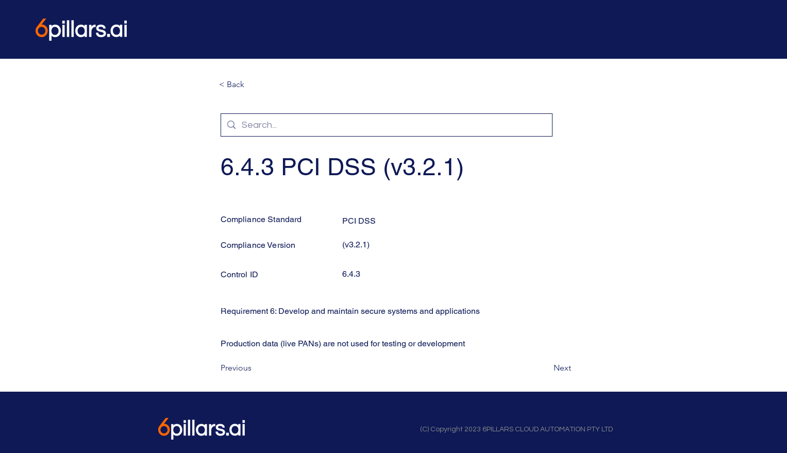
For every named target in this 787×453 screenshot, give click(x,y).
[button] (253, 84)
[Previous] (255, 368)
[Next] (545, 368)
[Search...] (386, 125)
